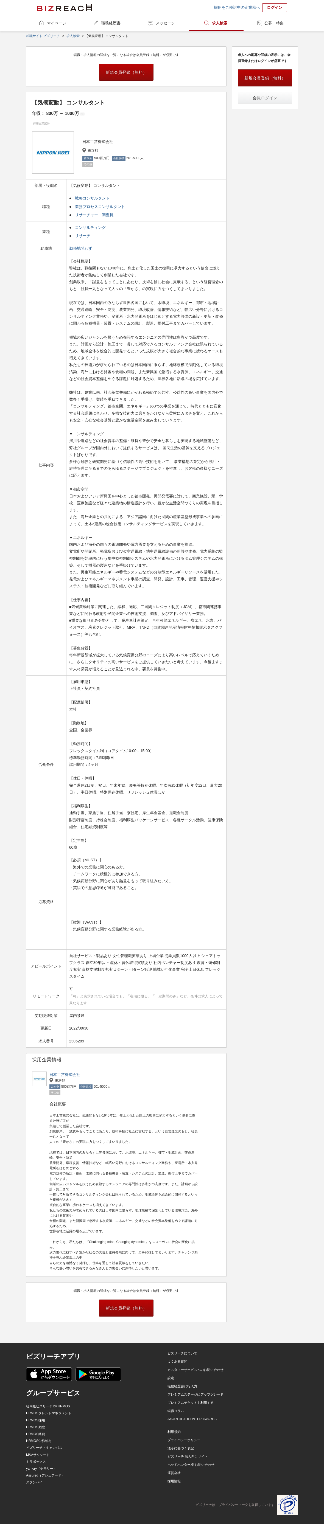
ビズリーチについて (182, 1353)
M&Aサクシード (38, 1455)
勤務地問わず (81, 248)
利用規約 (174, 1432)
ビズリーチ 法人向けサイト (187, 1456)
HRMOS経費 (35, 1434)
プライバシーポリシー (183, 1440)
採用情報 (174, 1481)
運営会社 (174, 1473)
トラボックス (36, 1462)
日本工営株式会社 (64, 1074)
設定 (170, 1378)
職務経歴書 (111, 23)
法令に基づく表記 (180, 1448)
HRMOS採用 (35, 1420)
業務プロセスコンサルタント (100, 206)
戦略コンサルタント (92, 198)
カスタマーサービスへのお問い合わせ (195, 1370)
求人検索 (219, 23)
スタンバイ (34, 1482)
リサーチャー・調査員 (94, 215)
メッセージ (165, 23)
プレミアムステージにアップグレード (195, 1394)
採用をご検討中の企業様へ (237, 7)
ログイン (274, 7)
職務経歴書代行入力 (182, 1386)
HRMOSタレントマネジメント (48, 1413)
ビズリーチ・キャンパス (44, 1448)
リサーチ (82, 236)
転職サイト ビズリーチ (43, 36)
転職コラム (175, 1411)
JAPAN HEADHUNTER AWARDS (192, 1419)
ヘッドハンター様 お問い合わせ (190, 1465)
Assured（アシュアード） (45, 1475)
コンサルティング (90, 227)
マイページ (56, 23)
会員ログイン (265, 97)
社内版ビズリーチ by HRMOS (48, 1406)
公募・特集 (274, 23)
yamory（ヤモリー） (41, 1468)
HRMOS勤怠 (35, 1427)
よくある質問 (177, 1361)
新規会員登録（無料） (126, 72)
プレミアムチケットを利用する (190, 1403)
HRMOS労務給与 (39, 1441)
